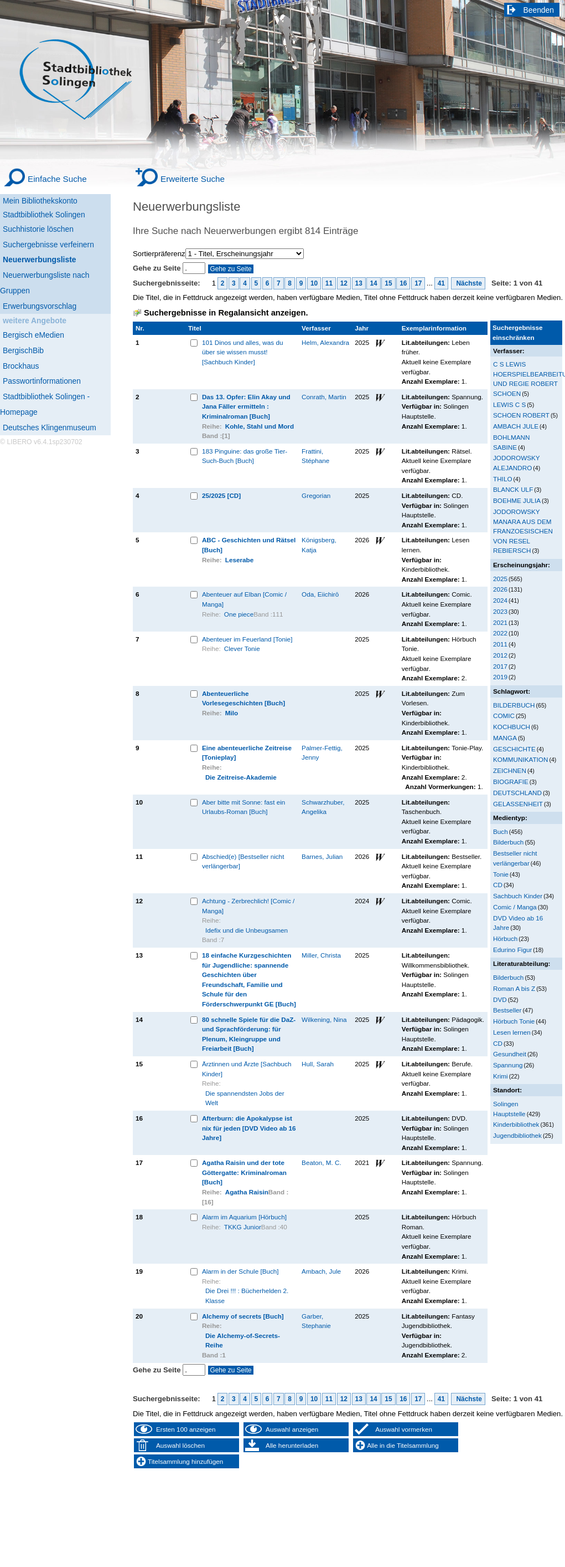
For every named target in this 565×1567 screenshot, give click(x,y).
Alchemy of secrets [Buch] (243, 1316)
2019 (500, 676)
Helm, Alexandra (325, 342)
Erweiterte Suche (192, 179)
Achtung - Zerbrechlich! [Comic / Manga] (248, 905)
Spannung (507, 1065)
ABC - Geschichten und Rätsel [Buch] (249, 544)
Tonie (501, 874)
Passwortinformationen (42, 381)
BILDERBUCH (514, 705)
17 (418, 283)
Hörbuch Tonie (514, 1021)
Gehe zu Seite (158, 268)
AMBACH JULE (515, 426)
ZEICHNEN (509, 770)
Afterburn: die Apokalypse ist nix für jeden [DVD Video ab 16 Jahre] (249, 1128)
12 (344, 283)
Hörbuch (505, 938)
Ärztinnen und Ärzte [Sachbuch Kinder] (247, 1068)
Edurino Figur (512, 949)
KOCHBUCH (511, 726)
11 (329, 283)
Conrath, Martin (324, 396)
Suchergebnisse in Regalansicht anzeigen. (226, 312)
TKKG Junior (242, 1226)
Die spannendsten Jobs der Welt (244, 1098)
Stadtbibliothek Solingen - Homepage (45, 404)
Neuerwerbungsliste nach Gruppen (44, 283)
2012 (500, 655)
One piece (238, 614)
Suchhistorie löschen (38, 229)
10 (314, 283)
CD (497, 884)
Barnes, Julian (322, 856)
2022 (500, 633)
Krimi (500, 1076)
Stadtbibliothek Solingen (44, 214)
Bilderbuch (508, 842)
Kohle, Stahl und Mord (259, 426)
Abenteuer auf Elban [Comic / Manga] (244, 599)
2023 (500, 611)
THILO (502, 478)
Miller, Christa (321, 955)
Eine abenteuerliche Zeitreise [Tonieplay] (247, 752)
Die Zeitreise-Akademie (241, 777)
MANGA (505, 737)
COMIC (504, 715)
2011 (500, 644)
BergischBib (23, 350)
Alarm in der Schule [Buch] (240, 1271)
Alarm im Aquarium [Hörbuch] (244, 1216)
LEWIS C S (509, 404)
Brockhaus (21, 366)
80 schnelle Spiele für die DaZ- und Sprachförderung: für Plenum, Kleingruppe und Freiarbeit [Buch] (249, 1034)
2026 (500, 589)
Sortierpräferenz (159, 254)
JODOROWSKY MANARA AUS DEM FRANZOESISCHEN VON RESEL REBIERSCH (523, 531)
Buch (500, 831)
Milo (231, 712)
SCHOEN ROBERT (521, 415)
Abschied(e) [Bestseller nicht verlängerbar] (243, 861)
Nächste (468, 283)
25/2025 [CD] (221, 495)
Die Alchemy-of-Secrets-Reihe (242, 1340)
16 (403, 283)
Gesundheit (509, 1053)
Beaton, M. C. (321, 1162)
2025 (500, 578)
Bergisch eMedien (33, 334)
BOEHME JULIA (517, 500)
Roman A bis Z (514, 988)
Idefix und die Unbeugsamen (246, 930)
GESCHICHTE (514, 748)
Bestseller (507, 1010)
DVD (500, 999)
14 (373, 283)
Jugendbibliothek (517, 1135)
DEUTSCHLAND (517, 792)
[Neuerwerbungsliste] (55, 258)
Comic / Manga (515, 906)
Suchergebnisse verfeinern (48, 244)
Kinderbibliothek (516, 1124)
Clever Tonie (242, 648)
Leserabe (239, 559)
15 (388, 283)
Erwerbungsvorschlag (39, 306)
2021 (500, 622)
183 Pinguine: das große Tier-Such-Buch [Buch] (244, 456)
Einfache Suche (57, 179)
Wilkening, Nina (324, 1019)
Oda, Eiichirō (320, 594)
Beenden (538, 10)
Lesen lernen (512, 1032)
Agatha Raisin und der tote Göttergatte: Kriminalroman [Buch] (244, 1172)
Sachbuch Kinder (517, 895)
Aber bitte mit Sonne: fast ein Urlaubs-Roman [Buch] (243, 807)
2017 (500, 666)
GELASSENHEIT (518, 803)
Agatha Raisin (246, 1191)
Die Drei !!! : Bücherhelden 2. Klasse (246, 1295)
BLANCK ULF (513, 489)
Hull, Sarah (318, 1063)
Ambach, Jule (321, 1271)
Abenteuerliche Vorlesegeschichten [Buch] (243, 698)
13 (358, 283)
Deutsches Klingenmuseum (49, 427)
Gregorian (316, 495)
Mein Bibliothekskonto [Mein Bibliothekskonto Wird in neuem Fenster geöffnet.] (40, 200)
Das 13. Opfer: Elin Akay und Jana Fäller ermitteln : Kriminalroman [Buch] (246, 406)
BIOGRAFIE (510, 781)
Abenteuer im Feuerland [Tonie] (247, 639)
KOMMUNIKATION (520, 759)
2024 (500, 600)
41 (441, 283)
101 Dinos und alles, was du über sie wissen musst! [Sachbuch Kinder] (242, 352)
